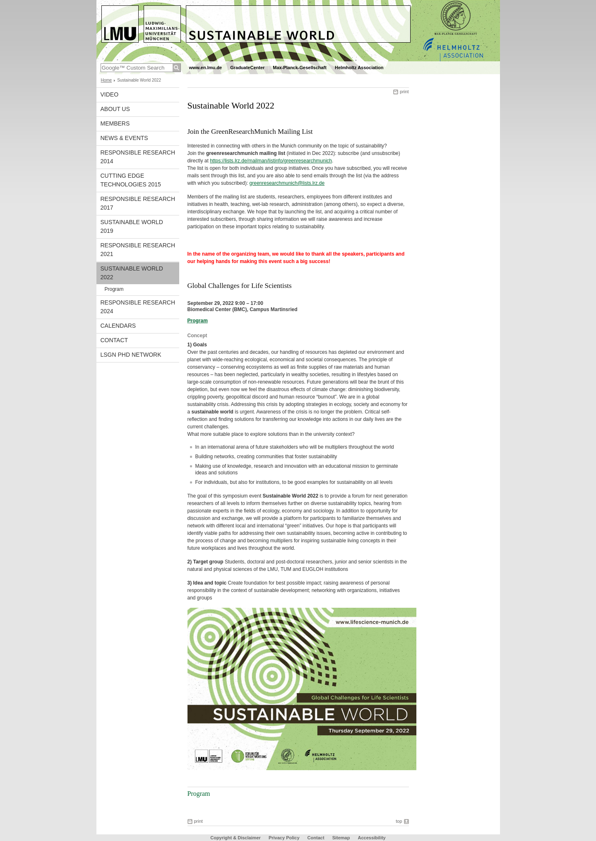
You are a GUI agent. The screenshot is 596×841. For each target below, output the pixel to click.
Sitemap (341, 837)
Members (115, 123)
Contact (114, 340)
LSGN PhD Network (131, 354)
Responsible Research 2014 (138, 156)
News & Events (124, 138)
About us (115, 109)
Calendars (118, 325)
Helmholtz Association (359, 67)
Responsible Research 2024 (138, 306)
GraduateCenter (247, 67)
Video (110, 94)
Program (114, 289)
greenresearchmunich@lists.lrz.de (287, 183)
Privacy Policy (284, 837)
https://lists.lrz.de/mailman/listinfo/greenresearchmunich (271, 161)
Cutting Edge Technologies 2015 (131, 180)
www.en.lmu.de (205, 67)
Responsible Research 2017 (138, 203)
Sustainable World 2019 (132, 226)
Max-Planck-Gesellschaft (300, 67)
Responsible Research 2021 (138, 249)
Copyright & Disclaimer (235, 837)
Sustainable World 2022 (132, 272)
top (399, 821)
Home (106, 80)
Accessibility (371, 837)
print (404, 91)
